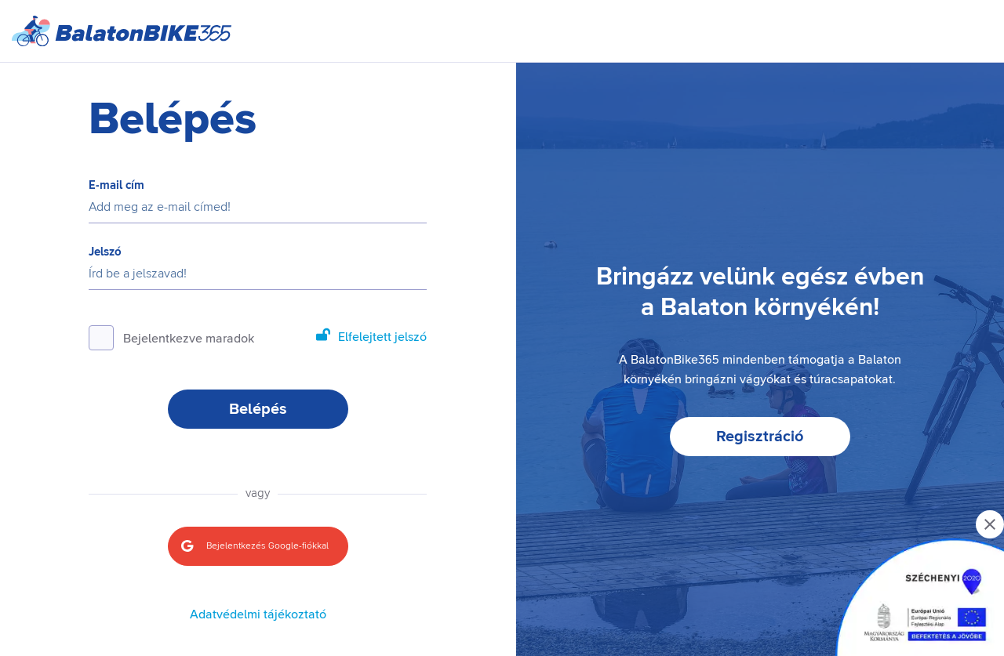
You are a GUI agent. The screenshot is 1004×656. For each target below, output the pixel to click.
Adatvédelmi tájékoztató (258, 614)
